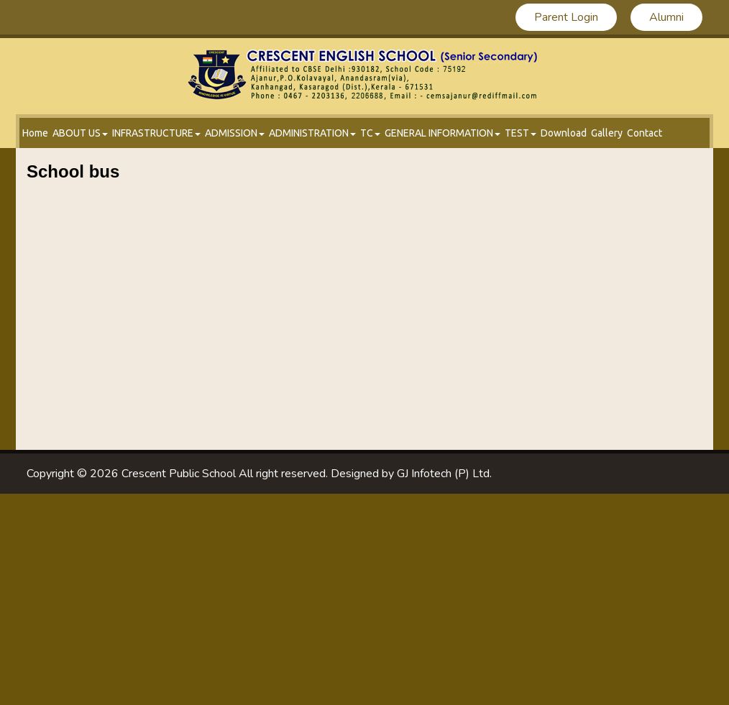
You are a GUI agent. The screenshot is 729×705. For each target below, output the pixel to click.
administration (312, 133)
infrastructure (156, 133)
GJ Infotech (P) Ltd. (444, 473)
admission (235, 133)
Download (564, 133)
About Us (80, 133)
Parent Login (566, 17)
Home (35, 133)
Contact (644, 133)
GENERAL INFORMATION (442, 133)
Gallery (607, 133)
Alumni (666, 17)
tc (370, 133)
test (520, 133)
